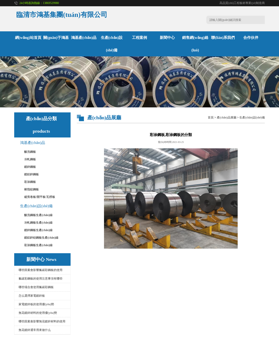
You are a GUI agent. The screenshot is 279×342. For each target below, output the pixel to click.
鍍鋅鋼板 (30, 166)
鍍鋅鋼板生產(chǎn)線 (38, 230)
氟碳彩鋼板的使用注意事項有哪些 (40, 278)
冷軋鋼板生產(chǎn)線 (38, 222)
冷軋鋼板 (30, 159)
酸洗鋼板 (30, 151)
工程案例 (139, 38)
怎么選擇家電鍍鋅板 (32, 295)
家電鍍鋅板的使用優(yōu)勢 (36, 304)
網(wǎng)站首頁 (28, 38)
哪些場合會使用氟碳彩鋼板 (36, 287)
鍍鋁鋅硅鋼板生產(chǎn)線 (41, 237)
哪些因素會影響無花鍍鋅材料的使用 (42, 321)
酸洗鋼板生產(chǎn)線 (38, 215)
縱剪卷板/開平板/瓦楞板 (39, 196)
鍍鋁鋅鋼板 (31, 174)
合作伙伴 (250, 38)
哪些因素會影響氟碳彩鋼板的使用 (40, 270)
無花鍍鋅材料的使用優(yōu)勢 (38, 312)
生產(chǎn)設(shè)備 (36, 206)
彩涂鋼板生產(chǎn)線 (38, 245)
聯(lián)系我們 (223, 38)
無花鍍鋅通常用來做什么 (35, 330)
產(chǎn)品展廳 (226, 117)
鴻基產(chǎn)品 (83, 38)
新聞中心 (167, 38)
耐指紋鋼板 (31, 189)
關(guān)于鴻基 (56, 38)
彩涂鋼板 (30, 181)
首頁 (211, 117)
